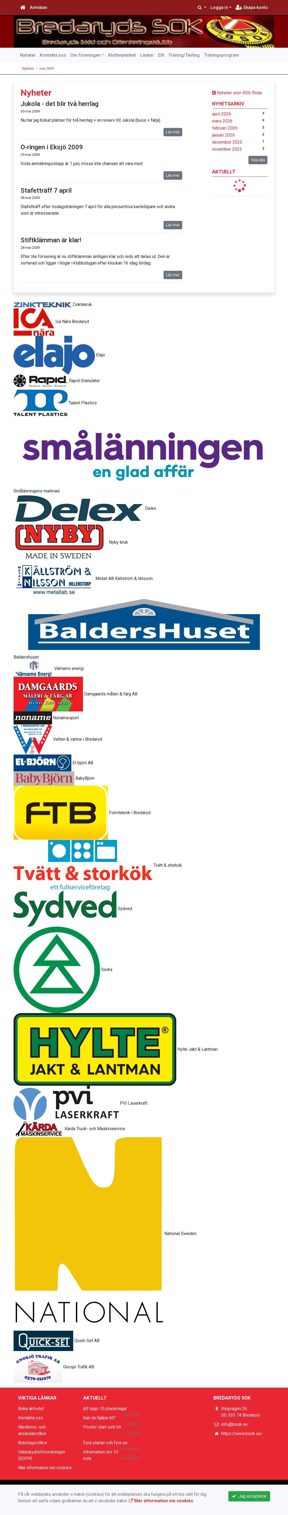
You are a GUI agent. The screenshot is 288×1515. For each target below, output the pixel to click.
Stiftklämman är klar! (51, 240)
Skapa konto (252, 7)
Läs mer (173, 132)
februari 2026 (225, 128)
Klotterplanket (122, 55)
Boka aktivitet (31, 1408)
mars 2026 (222, 121)
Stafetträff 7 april (46, 190)
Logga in (219, 7)
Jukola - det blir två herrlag (59, 104)
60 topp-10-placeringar (105, 1408)
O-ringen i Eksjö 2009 (52, 147)
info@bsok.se (234, 1424)
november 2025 (227, 149)
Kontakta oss (53, 55)
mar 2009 (47, 68)
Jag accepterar (249, 1496)
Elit (161, 55)
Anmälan (38, 7)
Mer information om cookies (45, 1467)
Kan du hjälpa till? (99, 1417)
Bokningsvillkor (32, 1442)
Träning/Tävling (184, 55)
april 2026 (221, 114)
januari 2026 (223, 135)
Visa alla (258, 160)
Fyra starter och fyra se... (106, 1442)
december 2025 (227, 142)
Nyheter (28, 55)
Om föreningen (86, 55)
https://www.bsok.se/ (242, 1433)
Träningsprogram (221, 55)
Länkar (147, 55)
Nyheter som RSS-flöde (237, 92)
